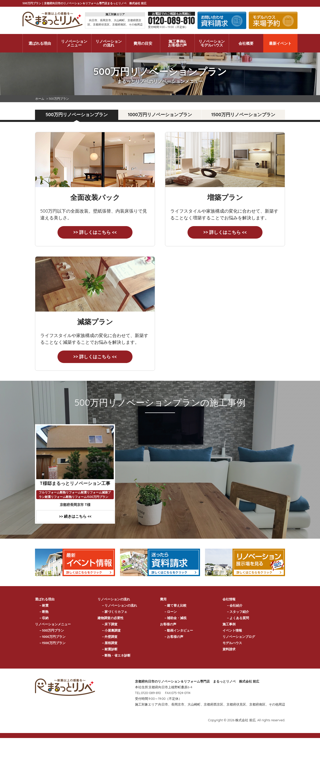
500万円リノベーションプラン (77, 114)
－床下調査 (109, 624)
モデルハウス (232, 643)
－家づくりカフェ (114, 612)
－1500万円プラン (52, 643)
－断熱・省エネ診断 (115, 655)
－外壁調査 (109, 637)
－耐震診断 (109, 649)
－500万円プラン (51, 630)
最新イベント (280, 43)
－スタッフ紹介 (237, 612)
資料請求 (229, 649)
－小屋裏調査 (111, 630)
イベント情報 (232, 630)
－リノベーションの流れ (119, 605)
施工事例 (229, 624)
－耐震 (43, 605)
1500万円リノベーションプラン (243, 114)
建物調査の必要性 (111, 618)
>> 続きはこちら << (75, 516)
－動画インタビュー (178, 630)
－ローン (170, 612)
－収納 (43, 618)
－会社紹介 (234, 605)
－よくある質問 (237, 618)
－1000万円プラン (52, 637)
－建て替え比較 (175, 605)
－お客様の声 (173, 637)
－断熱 (43, 612)
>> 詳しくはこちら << (95, 232)
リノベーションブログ (238, 637)
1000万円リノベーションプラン (160, 114)
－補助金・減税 (175, 618)
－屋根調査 (109, 643)
